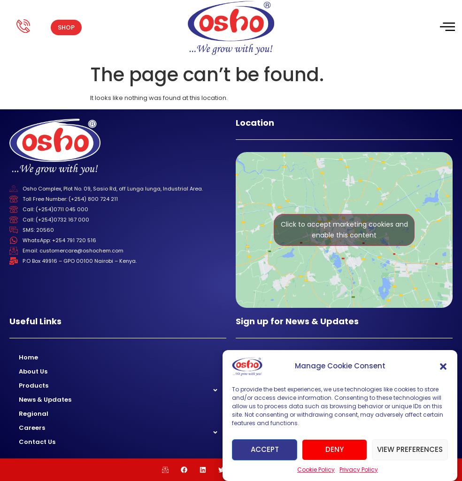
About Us (33, 371)
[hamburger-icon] (446, 27)
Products (33, 385)
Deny (334, 449)
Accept (265, 449)
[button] (443, 366)
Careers (32, 427)
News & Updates (45, 399)
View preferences (410, 449)
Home (28, 357)
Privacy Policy (358, 469)
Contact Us (37, 441)
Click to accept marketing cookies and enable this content (344, 230)
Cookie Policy (316, 469)
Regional (33, 413)
